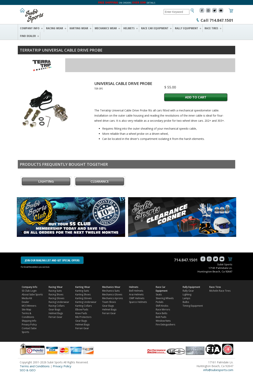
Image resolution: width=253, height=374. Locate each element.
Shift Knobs (162, 305)
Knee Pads (81, 313)
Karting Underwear (85, 302)
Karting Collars (83, 305)
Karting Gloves (83, 298)
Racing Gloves (56, 298)
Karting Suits (82, 290)
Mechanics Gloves (112, 294)
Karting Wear (79, 28)
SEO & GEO (28, 370)
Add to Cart (195, 97)
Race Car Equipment (154, 28)
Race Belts (161, 313)
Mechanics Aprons (112, 298)
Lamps (186, 298)
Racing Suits (55, 290)
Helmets (129, 28)
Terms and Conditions (35, 366)
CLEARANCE (100, 181)
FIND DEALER (28, 36)
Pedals (159, 302)
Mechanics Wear (106, 28)
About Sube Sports (32, 294)
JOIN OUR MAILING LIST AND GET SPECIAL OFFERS (52, 260)
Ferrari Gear (55, 317)
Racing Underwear (59, 302)
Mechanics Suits (111, 290)
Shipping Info (29, 320)
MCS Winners (29, 305)
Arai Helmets (136, 294)
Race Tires (211, 28)
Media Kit (27, 298)
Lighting (46, 181)
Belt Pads (161, 317)
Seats (159, 294)
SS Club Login (29, 290)
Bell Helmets (136, 290)
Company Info (30, 28)
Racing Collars (56, 305)
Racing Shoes (56, 294)
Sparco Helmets (138, 302)
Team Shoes (109, 302)
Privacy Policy (29, 324)
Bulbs (186, 302)
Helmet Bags (56, 313)
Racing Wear (54, 28)
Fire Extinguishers (165, 324)
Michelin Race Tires (219, 290)
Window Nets (163, 320)
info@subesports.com (218, 370)
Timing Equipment (193, 305)
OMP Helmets (136, 298)
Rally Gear (188, 290)
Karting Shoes (83, 294)
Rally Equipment (186, 28)
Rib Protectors (83, 317)
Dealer (25, 302)
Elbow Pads (81, 309)
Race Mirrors (163, 309)
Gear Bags (54, 309)
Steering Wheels (165, 298)
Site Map (26, 309)
